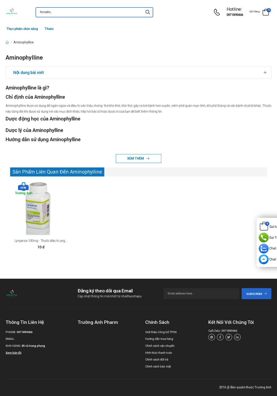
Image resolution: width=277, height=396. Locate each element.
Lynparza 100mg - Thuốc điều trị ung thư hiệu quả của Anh (55, 240)
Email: (10, 338)
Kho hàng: (13, 345)
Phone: (11, 332)
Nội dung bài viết (28, 72)
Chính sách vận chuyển (160, 345)
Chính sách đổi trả (156, 359)
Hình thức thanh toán (158, 352)
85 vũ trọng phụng (33, 345)
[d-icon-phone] (218, 12)
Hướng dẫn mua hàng (159, 338)
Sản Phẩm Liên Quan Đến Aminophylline (57, 172)
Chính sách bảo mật (158, 366)
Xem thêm (136, 158)
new (23, 187)
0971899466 (235, 14)
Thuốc (49, 29)
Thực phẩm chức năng (22, 29)
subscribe (256, 294)
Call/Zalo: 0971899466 (222, 330)
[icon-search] (147, 12)
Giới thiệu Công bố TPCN (161, 332)
